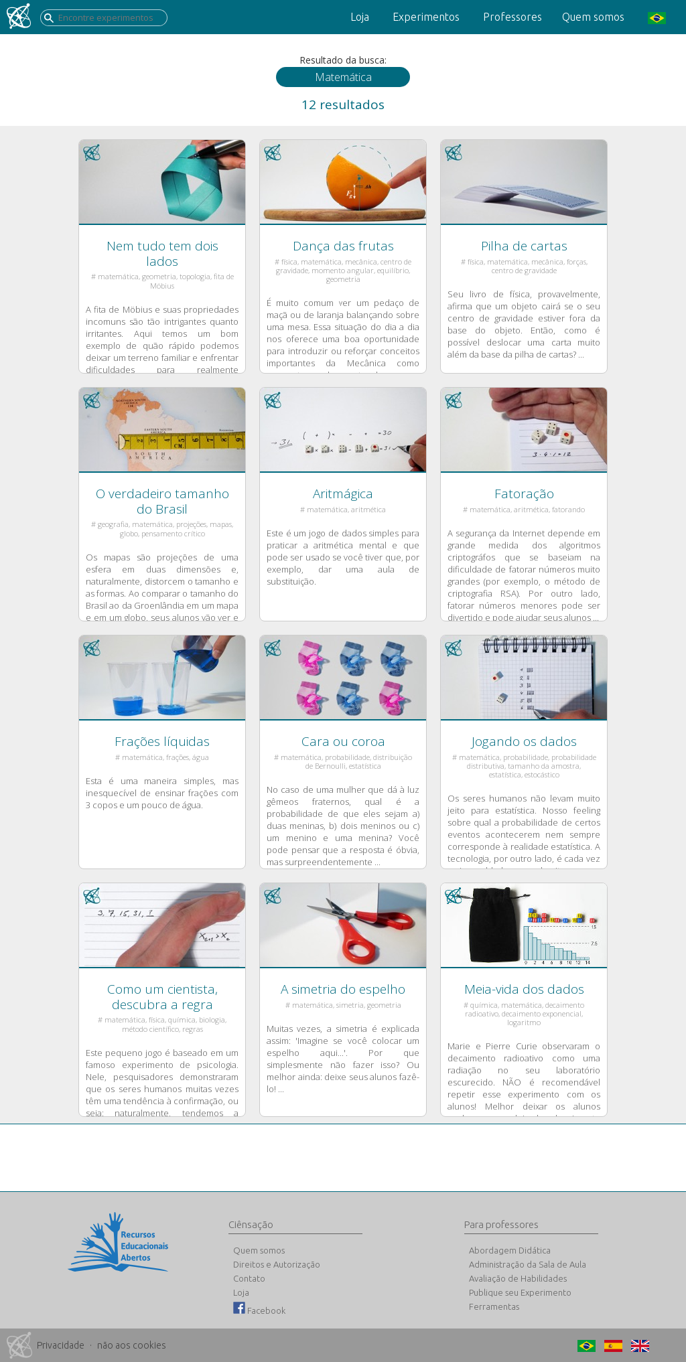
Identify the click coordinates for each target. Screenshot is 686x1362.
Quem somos (593, 17)
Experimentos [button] (426, 17)
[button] (655, 17)
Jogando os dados (524, 741)
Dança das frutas (343, 245)
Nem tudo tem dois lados (162, 253)
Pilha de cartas (524, 245)
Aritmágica (343, 493)
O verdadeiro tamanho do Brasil (162, 501)
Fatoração (524, 493)
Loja (359, 17)
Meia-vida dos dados (524, 989)
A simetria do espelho (343, 989)
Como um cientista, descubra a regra (162, 996)
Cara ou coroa (343, 741)
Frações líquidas (162, 741)
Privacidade (60, 1345)
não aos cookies (131, 1345)
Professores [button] (512, 17)
